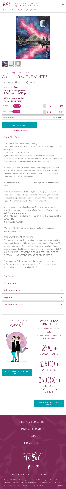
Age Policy (9, 276)
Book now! (19, 125)
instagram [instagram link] (37, 467)
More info (57, 117)
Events (34, 4)
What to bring (10, 283)
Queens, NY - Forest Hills (11, 10)
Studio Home (21, 4)
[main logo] (6, 2)
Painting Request (12, 290)
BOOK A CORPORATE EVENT (49, 403)
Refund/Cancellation (13, 304)
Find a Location (33, 422)
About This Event (12, 137)
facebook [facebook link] (29, 467)
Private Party (33, 429)
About (33, 436)
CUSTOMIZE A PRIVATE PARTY (16, 373)
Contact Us (46, 474)
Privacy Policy (22, 474)
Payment (8, 297)
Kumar (16, 87)
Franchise (33, 443)
